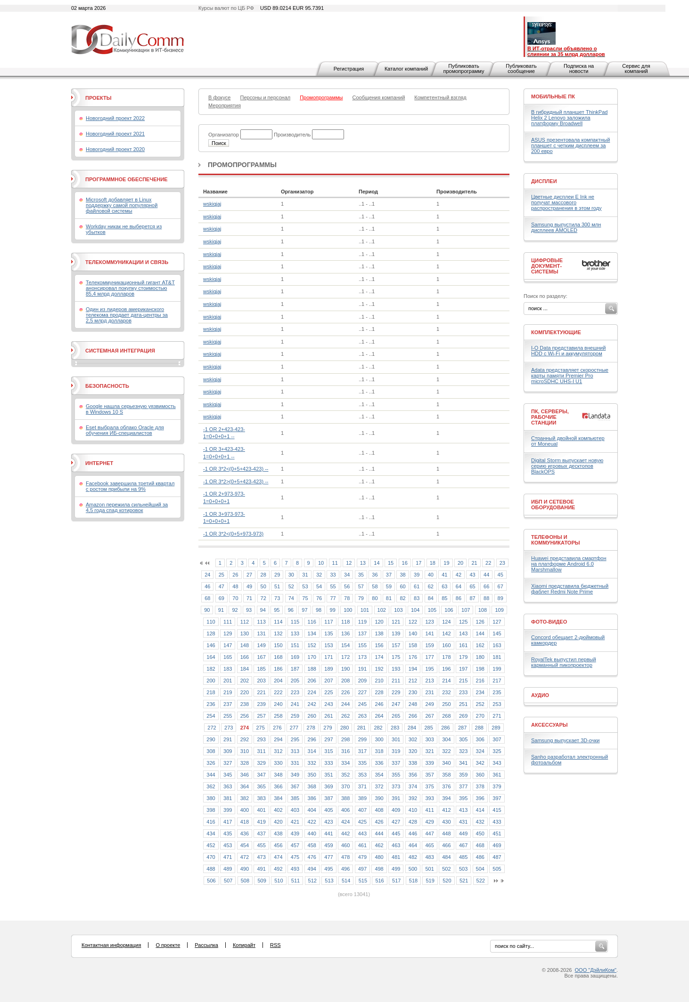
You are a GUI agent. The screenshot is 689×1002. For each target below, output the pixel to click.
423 (328, 822)
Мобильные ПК (553, 96)
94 (263, 610)
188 (312, 669)
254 (210, 716)
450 (480, 833)
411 (429, 810)
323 (463, 751)
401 (261, 810)
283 (395, 727)
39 (416, 574)
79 (361, 598)
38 (402, 574)
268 (446, 716)
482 (413, 857)
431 (463, 822)
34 (347, 574)
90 (207, 610)
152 (312, 645)
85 (444, 598)
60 (402, 586)
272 (211, 727)
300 (379, 739)
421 (295, 822)
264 (379, 716)
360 (480, 775)
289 (496, 727)
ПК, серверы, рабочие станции (550, 417)
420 (278, 822)
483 (429, 857)
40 (431, 574)
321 (429, 751)
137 (362, 633)
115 (295, 622)
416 (210, 822)
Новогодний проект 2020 (115, 149)
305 (463, 739)
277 (294, 727)
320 (413, 751)
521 (463, 880)
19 (446, 563)
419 (261, 822)
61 (416, 586)
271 (496, 716)
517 (396, 880)
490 (244, 869)
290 (210, 739)
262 (345, 716)
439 (295, 833)
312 (278, 751)
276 (277, 727)
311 (261, 751)
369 (328, 786)
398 (210, 810)
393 (429, 798)
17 (418, 563)
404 (312, 810)
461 (362, 845)
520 (447, 880)
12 (349, 563)
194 (413, 669)
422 (312, 822)
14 (376, 563)
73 (277, 598)
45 (500, 574)
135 (328, 633)
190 (345, 669)
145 (496, 633)
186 (278, 669)
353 (362, 775)
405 (328, 810)
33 (333, 574)
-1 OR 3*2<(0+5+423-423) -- (236, 469)
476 (312, 857)
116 (312, 622)
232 (446, 692)
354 (379, 775)
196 (446, 669)
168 (278, 657)
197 (463, 669)
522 (480, 880)
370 (345, 786)
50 (263, 586)
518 (413, 880)
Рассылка (206, 945)
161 (463, 645)
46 (207, 586)
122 (413, 622)
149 (261, 645)
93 (249, 610)
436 (244, 833)
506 (211, 880)
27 (249, 574)
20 (460, 563)
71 (249, 598)
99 (333, 610)
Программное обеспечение (126, 179)
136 (345, 633)
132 (278, 633)
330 (278, 763)
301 (396, 739)
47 (221, 586)
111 (227, 622)
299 (362, 739)
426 (379, 822)
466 (446, 845)
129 (227, 633)
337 (396, 763)
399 (227, 810)
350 (312, 775)
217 (496, 680)
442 (345, 833)
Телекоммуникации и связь (126, 262)
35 (361, 574)
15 (391, 563)
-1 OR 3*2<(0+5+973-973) (233, 534)
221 (261, 692)
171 (328, 657)
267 (429, 716)
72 (263, 598)
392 (413, 798)
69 (221, 598)
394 (446, 798)
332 (312, 763)
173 (362, 657)
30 (291, 574)
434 (210, 833)
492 (278, 869)
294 (278, 739)
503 (463, 869)
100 (348, 610)
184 (244, 669)
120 (379, 622)
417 (227, 822)
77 (333, 598)
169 (295, 657)
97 (304, 610)
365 (261, 786)
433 (496, 822)
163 (496, 645)
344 (210, 775)
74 (291, 598)
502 (446, 869)
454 (244, 845)
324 (480, 751)
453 (227, 845)
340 (446, 763)
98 (318, 610)
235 (496, 692)
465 (429, 845)
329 (261, 763)
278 (311, 727)
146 (210, 645)
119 (362, 622)
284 (412, 727)
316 (345, 751)
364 (244, 786)
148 (244, 645)
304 (446, 739)
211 (396, 680)
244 (345, 704)
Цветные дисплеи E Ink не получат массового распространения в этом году (566, 202)
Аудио (540, 695)
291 (227, 739)
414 (480, 810)
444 (379, 833)
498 (379, 869)
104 (415, 610)
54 (319, 586)
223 (295, 692)
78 (347, 598)
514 (346, 880)
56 (347, 586)
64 (458, 586)
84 (431, 598)
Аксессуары (549, 725)
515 (363, 880)
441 (328, 833)
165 (227, 657)
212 (413, 680)
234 (480, 692)
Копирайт (244, 945)
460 (345, 845)
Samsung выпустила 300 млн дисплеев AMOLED (566, 227)
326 (210, 763)
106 (448, 610)
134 (312, 633)
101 (365, 610)
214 (446, 680)
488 (210, 869)
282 (378, 727)
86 (458, 598)
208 (345, 680)
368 (312, 786)
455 (261, 845)
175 (396, 657)
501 (429, 869)
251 (463, 704)
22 (488, 563)
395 (463, 798)
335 (362, 763)
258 (278, 716)
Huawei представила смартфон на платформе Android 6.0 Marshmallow (569, 563)
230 (413, 692)
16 (405, 563)
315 (328, 751)
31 (305, 574)
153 (328, 645)
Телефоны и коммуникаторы (555, 539)
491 (261, 869)
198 (480, 669)
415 (496, 810)
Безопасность (107, 386)
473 (261, 857)
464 (413, 845)
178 (446, 657)
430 (446, 822)
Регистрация (349, 69)
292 (244, 739)
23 (502, 563)
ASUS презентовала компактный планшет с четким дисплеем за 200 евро (570, 145)
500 (413, 869)
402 (278, 810)
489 (227, 869)
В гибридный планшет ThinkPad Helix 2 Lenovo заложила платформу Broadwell (569, 117)
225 (328, 692)
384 (278, 798)
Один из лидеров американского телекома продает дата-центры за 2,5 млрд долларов (127, 314)
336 (379, 763)
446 (413, 833)
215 (463, 680)
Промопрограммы (242, 164)
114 (278, 622)
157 (396, 645)
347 (261, 775)
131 (261, 633)
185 (261, 669)
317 (362, 751)
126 (480, 622)
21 (474, 563)
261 (328, 716)
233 (463, 692)
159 (429, 645)
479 (362, 857)
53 (305, 586)
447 (429, 833)
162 (480, 645)
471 (227, 857)
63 (444, 586)
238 (244, 704)
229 (396, 692)
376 (446, 786)
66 (486, 586)
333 (328, 763)
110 (210, 622)
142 (446, 633)
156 (379, 645)
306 (480, 739)
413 (463, 810)
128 (210, 633)
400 (244, 810)
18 (432, 563)
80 (374, 598)
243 (328, 704)
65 (472, 586)
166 (244, 657)
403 (295, 810)
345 (227, 775)
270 (480, 716)
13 (363, 563)
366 (278, 786)
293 (261, 739)
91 (221, 610)
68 (207, 598)
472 (244, 857)
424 (345, 822)
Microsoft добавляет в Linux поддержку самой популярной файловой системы (121, 205)
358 (446, 775)
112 (244, 622)
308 (210, 751)
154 (345, 645)
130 (244, 633)
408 (379, 810)
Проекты (98, 98)
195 (429, 669)
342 (480, 763)
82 (402, 598)
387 (328, 798)
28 (263, 574)
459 (328, 845)
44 (486, 574)
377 (463, 786)
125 (463, 622)
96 (291, 610)
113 (261, 622)
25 (221, 574)
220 (244, 692)
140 (413, 633)
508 (245, 880)
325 (496, 751)
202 (244, 680)
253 (496, 704)
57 (361, 586)
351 (328, 775)
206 (312, 680)
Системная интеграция (120, 350)
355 (396, 775)
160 (446, 645)
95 (276, 610)
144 (480, 633)
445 (396, 833)
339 (429, 763)
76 (319, 598)
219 (227, 692)
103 (398, 610)
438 (278, 833)
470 (210, 857)
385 (295, 798)
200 (210, 680)
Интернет (99, 463)
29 (277, 574)
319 (396, 751)
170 (312, 657)
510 (278, 880)
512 (312, 880)
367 (295, 786)
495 (328, 869)
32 (319, 574)
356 (413, 775)
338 (413, 763)
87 (472, 598)
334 (345, 763)
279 (327, 727)
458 (312, 845)
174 (379, 657)
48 (235, 586)
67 (500, 586)
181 (496, 657)
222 (278, 692)
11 (335, 563)
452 (210, 845)
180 (480, 657)
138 (379, 633)
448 (446, 833)
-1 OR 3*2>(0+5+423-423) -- (236, 481)
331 (295, 763)
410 (413, 810)
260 (312, 716)
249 (429, 704)
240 (278, 704)
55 (333, 586)
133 (295, 633)
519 (430, 880)
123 (429, 622)
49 (249, 586)
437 (261, 833)
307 (496, 739)
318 (379, 751)
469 (496, 845)
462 (379, 845)
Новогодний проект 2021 (115, 133)
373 (396, 786)
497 (362, 869)
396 (480, 798)
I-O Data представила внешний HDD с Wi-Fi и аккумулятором (568, 350)
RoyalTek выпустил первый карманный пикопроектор (563, 662)
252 (480, 704)
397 (496, 798)
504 (480, 869)
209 (362, 680)
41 (444, 574)
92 (235, 610)
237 (227, 704)
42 (458, 574)
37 (389, 574)
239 (261, 704)
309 (227, 751)
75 (305, 598)
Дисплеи (544, 181)
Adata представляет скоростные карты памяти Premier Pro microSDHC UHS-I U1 (569, 375)
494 (312, 869)
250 (446, 704)
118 (345, 622)
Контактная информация (111, 945)
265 (396, 716)
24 (207, 574)
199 (496, 669)
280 (344, 727)
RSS (275, 945)
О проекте (168, 945)
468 (480, 845)
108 (482, 610)
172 (345, 657)
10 (321, 563)
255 (227, 716)
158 (413, 645)
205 (295, 680)
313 (295, 751)
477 (328, 857)
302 (413, 739)
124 (446, 622)
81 (389, 598)
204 (278, 680)
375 (429, 786)
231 (429, 692)
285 (428, 727)
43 (472, 574)
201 (227, 680)
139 (396, 633)
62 (431, 586)
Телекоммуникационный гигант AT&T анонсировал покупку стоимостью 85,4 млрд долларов (130, 288)
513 (329, 880)
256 (244, 716)
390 (379, 798)
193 (396, 669)
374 (413, 786)
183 (227, 669)
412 (446, 810)
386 (312, 798)
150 (278, 645)
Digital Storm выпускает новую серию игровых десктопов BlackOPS (567, 465)
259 (295, 716)
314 (312, 751)
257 (261, 716)
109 (499, 610)
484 (446, 857)
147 (227, 645)
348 (278, 775)
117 (328, 622)
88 (486, 598)
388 (345, 798)
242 (312, 704)
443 (362, 833)
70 (235, 598)
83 (416, 598)
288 (479, 727)
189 (328, 669)
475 (295, 857)
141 (429, 633)
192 (379, 669)
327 (227, 763)
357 (429, 775)
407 (362, 810)
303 (429, 739)
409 (396, 810)
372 (379, 786)
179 (463, 657)
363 (227, 786)
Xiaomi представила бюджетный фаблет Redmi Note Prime (569, 588)
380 (210, 798)
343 (496, 763)
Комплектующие (556, 332)
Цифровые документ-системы (547, 265)
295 (295, 739)
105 (432, 610)
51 (277, 586)
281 (361, 727)
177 (429, 657)
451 (496, 833)
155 (362, 645)
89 (500, 598)
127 (496, 622)
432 (480, 822)
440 (312, 833)
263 (362, 716)
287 (462, 727)
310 (244, 751)
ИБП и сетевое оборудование (553, 504)
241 (295, 704)
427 (396, 822)
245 (362, 704)
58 (374, 586)
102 (381, 610)
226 (345, 692)
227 (362, 692)
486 (480, 857)
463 (396, 845)
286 (445, 727)
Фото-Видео (549, 622)
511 (295, 880)
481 (396, 857)
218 (210, 692)
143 (463, 633)
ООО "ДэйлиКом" (595, 970)
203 (261, 680)
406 (345, 810)
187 (295, 669)
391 (396, 798)
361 (496, 775)
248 (413, 704)
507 (228, 880)
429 (429, 822)
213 (429, 680)
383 (261, 798)
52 (291, 586)
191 (362, 669)
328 (244, 763)
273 (228, 727)
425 (362, 822)
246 (379, 704)
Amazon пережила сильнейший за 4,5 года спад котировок (127, 507)
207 (328, 680)
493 (295, 869)
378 (480, 786)
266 (413, 716)
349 (295, 775)
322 (446, 751)
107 (465, 610)
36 (374, 574)
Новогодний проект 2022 (115, 118)
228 (379, 692)
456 (278, 845)
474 (278, 857)
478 (345, 857)
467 (463, 845)
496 (345, 869)
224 (312, 692)
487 (496, 857)
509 (261, 880)
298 (345, 739)
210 (379, 680)
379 (496, 786)
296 (312, 739)
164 (210, 657)
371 (362, 786)
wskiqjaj (212, 204)
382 (244, 798)
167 (261, 657)
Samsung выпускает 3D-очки (565, 740)
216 (480, 680)
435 (227, 833)
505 (496, 869)
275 (260, 727)
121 (396, 622)
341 (463, 763)
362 (210, 786)
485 (463, 857)
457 (295, 845)
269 (463, 716)
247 (396, 704)
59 (389, 586)
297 (328, 739)
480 (379, 857)
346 (244, 775)
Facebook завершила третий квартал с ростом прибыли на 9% (130, 486)
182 (210, 669)
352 (345, 775)
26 (235, 574)
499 (396, 869)
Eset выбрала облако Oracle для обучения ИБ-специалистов (125, 430)
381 (227, 798)
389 (362, 798)
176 (413, 657)
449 (463, 833)
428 (413, 822)
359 (463, 775)
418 (244, 822)
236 (210, 704)
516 (379, 880)
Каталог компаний (406, 69)
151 (295, 645)
